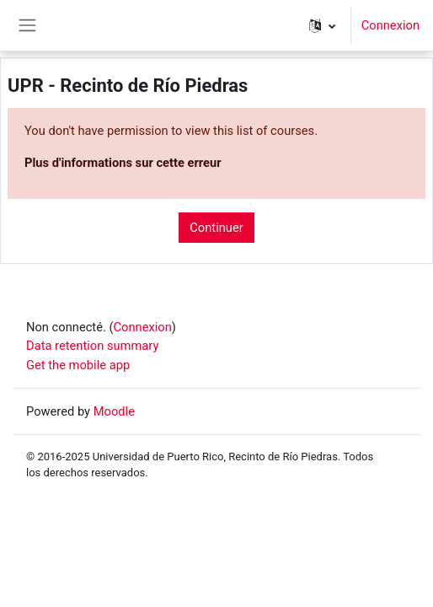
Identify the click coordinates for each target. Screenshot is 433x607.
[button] (322, 25)
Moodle (114, 411)
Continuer (216, 227)
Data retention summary (92, 345)
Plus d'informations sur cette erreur (123, 162)
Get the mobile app (78, 365)
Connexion (390, 25)
